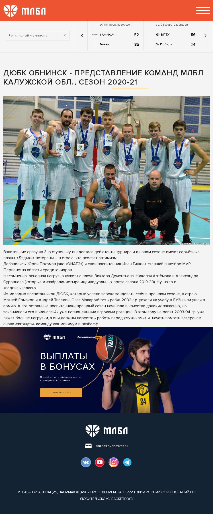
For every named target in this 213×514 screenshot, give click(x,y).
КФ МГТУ (162, 34)
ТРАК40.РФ (108, 34)
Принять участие (61, 392)
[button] (82, 35)
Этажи (104, 44)
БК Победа (164, 44)
